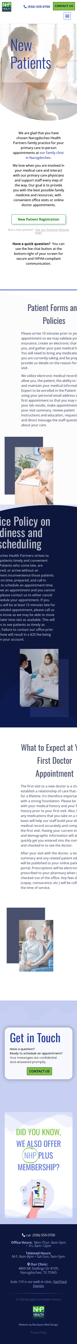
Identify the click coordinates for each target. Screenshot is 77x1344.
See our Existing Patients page (52, 231)
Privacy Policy (39, 1332)
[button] (67, 16)
